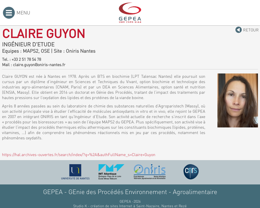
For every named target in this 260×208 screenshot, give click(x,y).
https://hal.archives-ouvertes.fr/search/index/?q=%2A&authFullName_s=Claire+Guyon (78, 154)
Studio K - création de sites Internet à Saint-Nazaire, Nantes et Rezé (130, 205)
